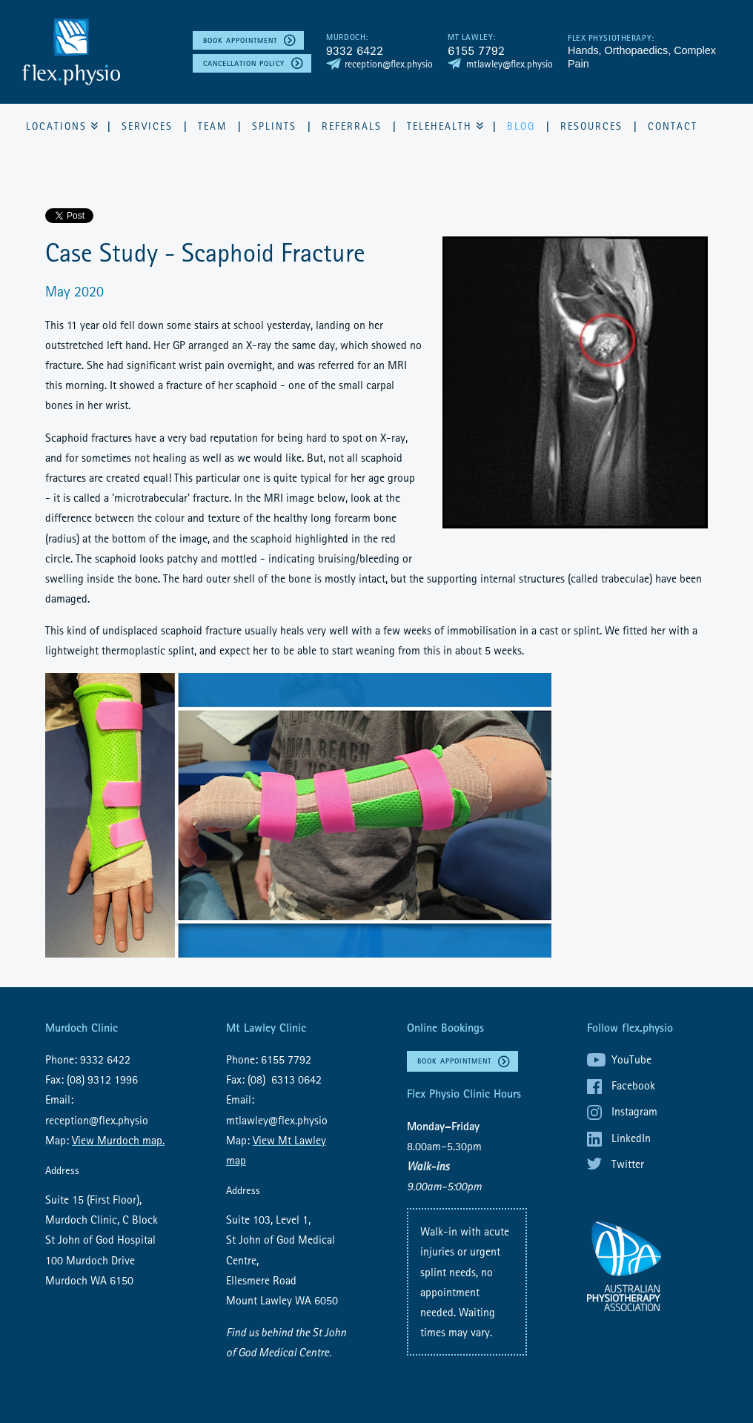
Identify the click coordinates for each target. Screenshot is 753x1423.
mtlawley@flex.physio (509, 64)
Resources (591, 126)
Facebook (633, 1085)
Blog (521, 126)
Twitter (627, 1163)
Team (212, 126)
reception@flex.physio (389, 64)
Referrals (352, 126)
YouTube (631, 1059)
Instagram (634, 1111)
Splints (274, 126)
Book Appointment (240, 40)
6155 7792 (476, 50)
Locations (56, 126)
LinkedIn (631, 1137)
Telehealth (439, 126)
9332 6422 (354, 50)
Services (147, 126)
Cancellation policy (244, 63)
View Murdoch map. (118, 1140)
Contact (672, 126)
